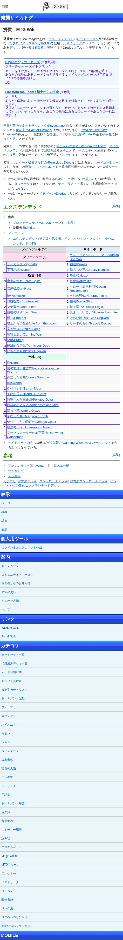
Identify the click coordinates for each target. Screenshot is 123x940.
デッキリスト (67, 183)
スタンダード (10, 716)
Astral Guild (8, 636)
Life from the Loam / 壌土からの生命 (32, 92)
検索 (46, 5)
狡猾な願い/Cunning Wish (25, 334)
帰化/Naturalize (80, 281)
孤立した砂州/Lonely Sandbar (28, 377)
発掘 (6, 125)
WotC (40, 466)
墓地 (16, 125)
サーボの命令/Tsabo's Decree (90, 323)
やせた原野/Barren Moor (24, 388)
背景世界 (7, 821)
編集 (116, 206)
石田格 (39, 47)
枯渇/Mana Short (82, 301)
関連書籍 (7, 899)
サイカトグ (74, 43)
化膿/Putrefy (15, 340)
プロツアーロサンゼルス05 (32, 43)
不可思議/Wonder (80, 134)
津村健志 (29, 228)
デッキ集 (14, 476)
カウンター (17, 162)
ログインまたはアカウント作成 (21, 547)
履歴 (4, 529)
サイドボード (17, 442)
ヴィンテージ (10, 751)
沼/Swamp (14, 383)
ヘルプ (5, 609)
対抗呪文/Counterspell (23, 301)
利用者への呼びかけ (14, 917)
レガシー (7, 742)
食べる (26, 125)
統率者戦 (7, 759)
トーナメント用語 (13, 803)
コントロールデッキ (53, 481)
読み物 (5, 838)
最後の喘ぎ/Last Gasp (22, 312)
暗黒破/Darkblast (19, 288)
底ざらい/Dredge (54, 193)
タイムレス (8, 891)
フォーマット (17, 233)
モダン (5, 733)
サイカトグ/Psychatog (47, 125)
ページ (5, 503)
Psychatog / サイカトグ (22, 62)
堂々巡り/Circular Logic (86, 307)
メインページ (10, 566)
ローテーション (88, 39)
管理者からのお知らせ (15, 583)
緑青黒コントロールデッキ (89, 481)
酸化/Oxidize (79, 275)
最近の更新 (8, 592)
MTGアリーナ (10, 864)
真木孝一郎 (61, 466)
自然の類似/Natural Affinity (88, 296)
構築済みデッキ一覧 (14, 663)
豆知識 (5, 812)
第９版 (56, 238)
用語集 (5, 794)
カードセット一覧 (13, 654)
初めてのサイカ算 (20, 466)
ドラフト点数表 (11, 681)
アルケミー (8, 873)
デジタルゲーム (11, 847)
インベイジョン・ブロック (83, 238)
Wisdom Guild (10, 627)
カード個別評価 (11, 672)
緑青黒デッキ (27, 481)
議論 (4, 512)
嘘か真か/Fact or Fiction (32, 130)
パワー (64, 155)
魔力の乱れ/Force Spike (24, 281)
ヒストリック (10, 882)
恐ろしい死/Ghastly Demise (89, 269)
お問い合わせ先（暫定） (17, 926)
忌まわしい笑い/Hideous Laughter (94, 312)
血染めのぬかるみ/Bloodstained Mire (33, 405)
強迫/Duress (78, 264)
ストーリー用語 (11, 829)
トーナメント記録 (13, 698)
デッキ (14, 47)
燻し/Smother (16, 318)
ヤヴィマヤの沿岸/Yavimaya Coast (31, 422)
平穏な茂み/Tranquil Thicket (26, 394)
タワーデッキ (23, 183)
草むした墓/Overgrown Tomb (27, 416)
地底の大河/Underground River (29, 427)
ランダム (59, 6)
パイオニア (8, 724)
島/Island (13, 362)
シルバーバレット (45, 167)
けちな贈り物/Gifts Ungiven (89, 318)
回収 (47, 150)
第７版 (43, 238)
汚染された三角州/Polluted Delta (30, 399)
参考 (70, 223)
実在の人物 (8, 768)
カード (60, 134)
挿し (88, 179)
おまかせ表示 (10, 600)
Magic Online (9, 856)
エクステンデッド (61, 39)
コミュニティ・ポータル (17, 574)
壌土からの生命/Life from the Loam (81, 146)
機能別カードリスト (14, 689)
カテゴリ (9, 481)
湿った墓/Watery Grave (23, 410)
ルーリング (8, 786)
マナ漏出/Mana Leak (21, 307)
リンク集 (7, 908)
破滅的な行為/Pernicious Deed (50, 162)
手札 (108, 134)
